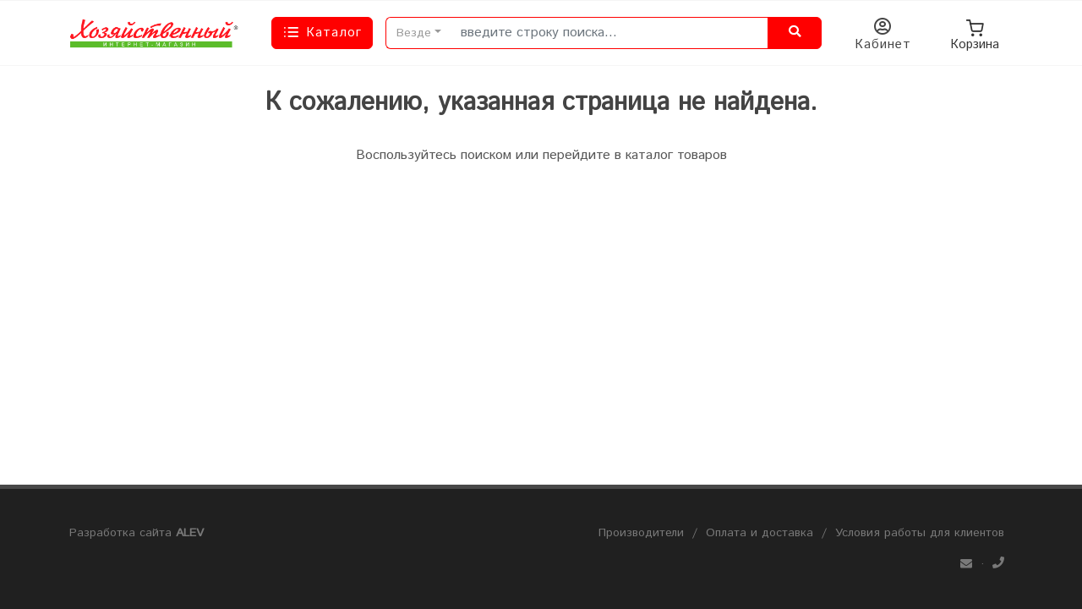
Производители (641, 532)
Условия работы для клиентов (919, 532)
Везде (413, 33)
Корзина (974, 33)
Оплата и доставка (759, 532)
